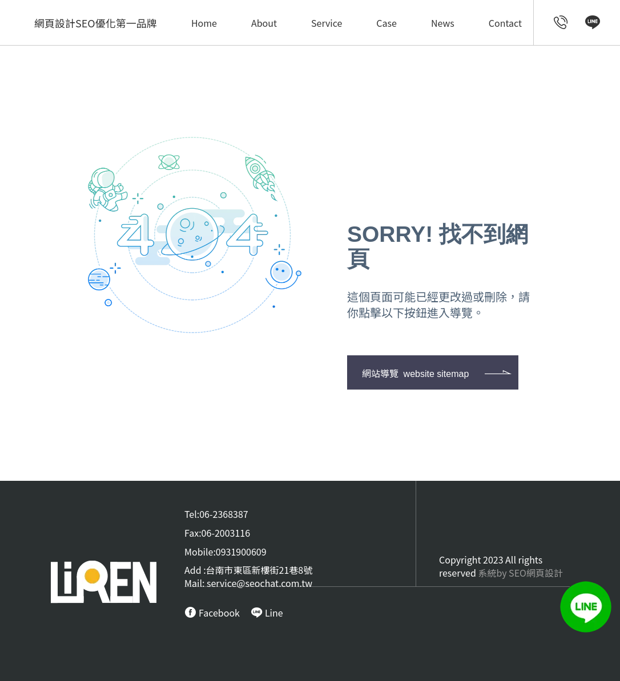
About (264, 23)
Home (204, 23)
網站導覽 (415, 373)
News (442, 23)
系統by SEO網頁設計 (520, 572)
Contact (505, 23)
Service (326, 23)
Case (386, 23)
